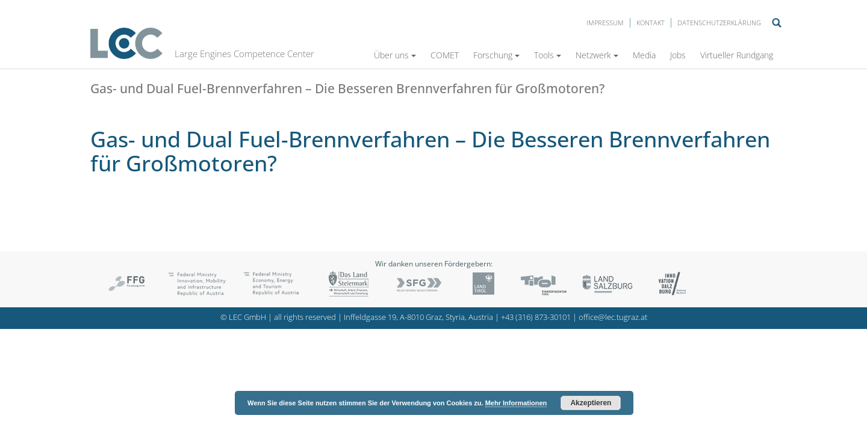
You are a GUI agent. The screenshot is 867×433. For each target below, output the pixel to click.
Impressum (605, 22)
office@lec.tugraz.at (613, 317)
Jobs (678, 55)
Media (644, 55)
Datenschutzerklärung (719, 22)
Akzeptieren (590, 403)
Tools (547, 55)
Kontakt (650, 22)
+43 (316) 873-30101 (536, 317)
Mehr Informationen (516, 403)
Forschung (496, 55)
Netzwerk (597, 55)
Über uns (395, 55)
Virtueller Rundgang (736, 55)
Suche (777, 23)
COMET (444, 55)
